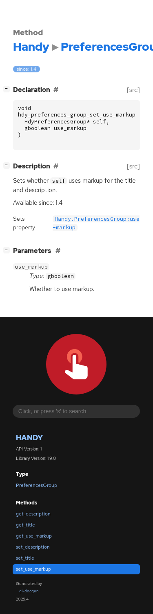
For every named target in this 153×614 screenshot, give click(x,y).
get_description (33, 514)
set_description (33, 547)
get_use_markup (34, 536)
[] (8, 88)
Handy (29, 437)
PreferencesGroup (36, 485)
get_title (25, 525)
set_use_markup (33, 569)
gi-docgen (29, 591)
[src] (133, 89)
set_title (25, 558)
